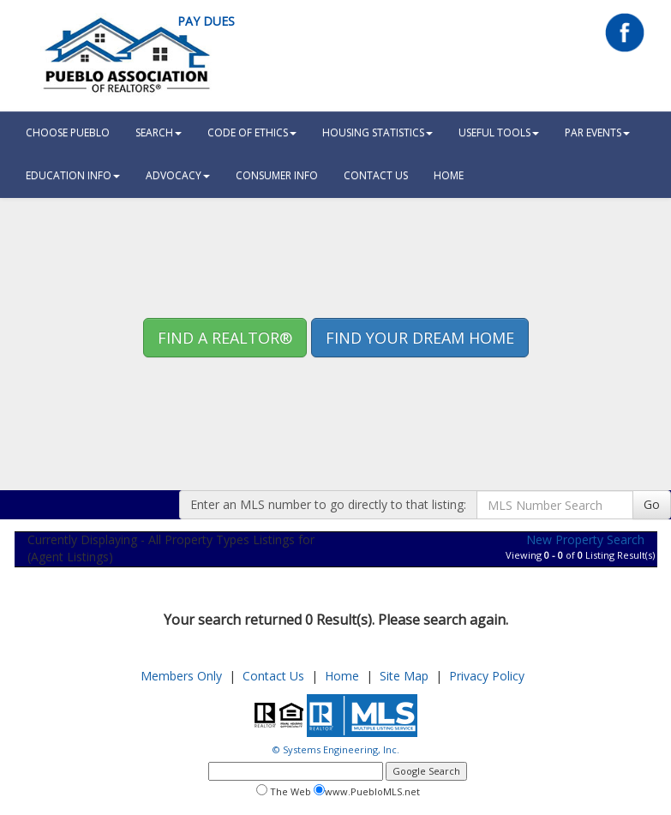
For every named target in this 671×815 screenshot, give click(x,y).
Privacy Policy (486, 676)
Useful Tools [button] (498, 132)
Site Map (404, 676)
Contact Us (376, 175)
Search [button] (158, 132)
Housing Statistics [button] (377, 132)
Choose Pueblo (68, 132)
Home (342, 676)
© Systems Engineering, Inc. (336, 749)
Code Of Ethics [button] (252, 132)
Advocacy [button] (178, 175)
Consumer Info (277, 175)
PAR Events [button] (597, 132)
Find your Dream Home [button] (420, 337)
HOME (449, 175)
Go (652, 504)
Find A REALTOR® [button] (225, 337)
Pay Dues (206, 21)
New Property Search (585, 539)
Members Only (181, 676)
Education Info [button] (73, 175)
